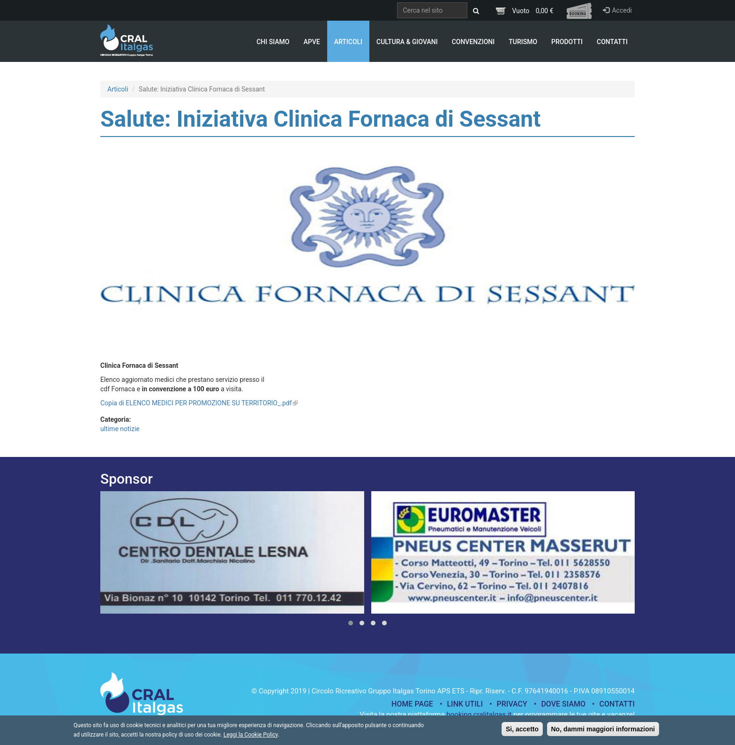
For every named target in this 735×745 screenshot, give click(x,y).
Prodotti (567, 42)
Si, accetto (522, 732)
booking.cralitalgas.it (478, 714)
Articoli (348, 42)
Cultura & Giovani (407, 42)
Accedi (617, 10)
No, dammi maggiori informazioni (603, 732)
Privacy (512, 703)
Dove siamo (563, 703)
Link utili (465, 703)
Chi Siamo (272, 42)
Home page (412, 703)
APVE (311, 42)
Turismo (523, 42)
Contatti (612, 42)
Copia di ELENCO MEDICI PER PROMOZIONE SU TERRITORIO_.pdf (199, 403)
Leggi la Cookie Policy (251, 737)
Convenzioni (473, 42)
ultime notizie (120, 429)
